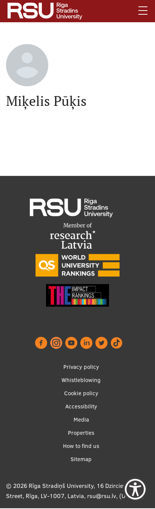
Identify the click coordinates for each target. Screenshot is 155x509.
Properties (81, 433)
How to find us (81, 446)
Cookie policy (81, 393)
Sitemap (81, 459)
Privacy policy (81, 367)
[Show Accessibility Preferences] (135, 489)
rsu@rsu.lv (101, 496)
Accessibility (81, 406)
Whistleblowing (81, 380)
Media (81, 419)
